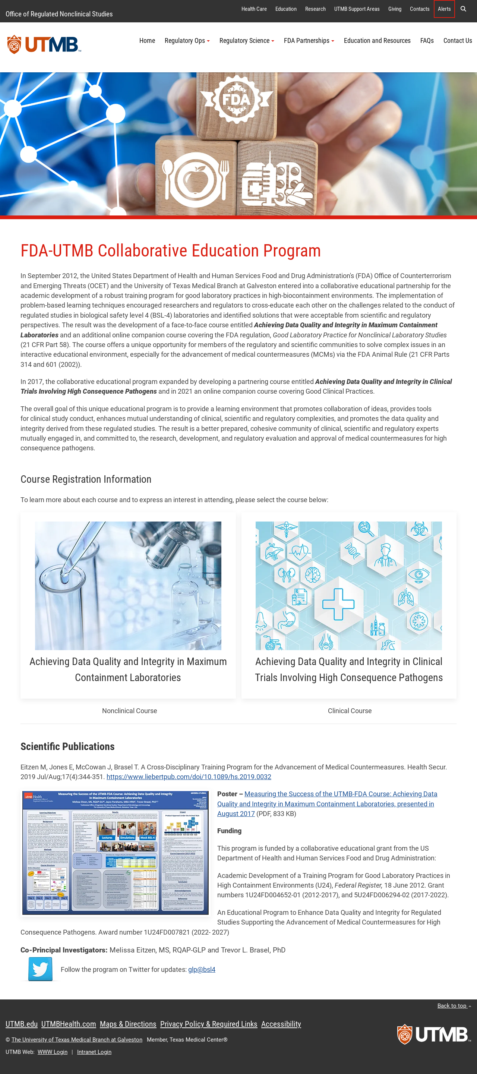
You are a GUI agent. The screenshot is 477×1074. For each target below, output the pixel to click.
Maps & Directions (128, 1024)
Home (147, 41)
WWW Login (52, 1052)
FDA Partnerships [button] (309, 41)
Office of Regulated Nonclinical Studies (59, 14)
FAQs (427, 41)
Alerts (444, 9)
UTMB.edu (22, 1024)
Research (315, 9)
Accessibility (281, 1024)
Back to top (454, 1005)
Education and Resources (377, 41)
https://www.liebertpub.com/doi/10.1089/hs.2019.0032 (189, 777)
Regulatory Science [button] (246, 41)
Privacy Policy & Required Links (209, 1024)
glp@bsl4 (201, 969)
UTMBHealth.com (68, 1024)
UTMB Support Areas (357, 9)
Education (286, 9)
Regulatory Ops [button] (187, 41)
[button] (463, 9)
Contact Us (457, 41)
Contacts (420, 9)
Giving (394, 9)
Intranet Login (94, 1052)
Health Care (254, 9)
